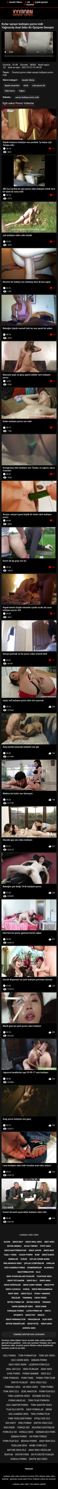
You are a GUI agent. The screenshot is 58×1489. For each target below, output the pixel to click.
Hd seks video (30, 1387)
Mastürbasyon (25, 1272)
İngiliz (41, 1315)
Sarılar (50, 1263)
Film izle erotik (15, 1409)
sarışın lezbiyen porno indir (27, 97)
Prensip (29, 1469)
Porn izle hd (10, 1432)
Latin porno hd (38, 85)
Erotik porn (22, 1454)
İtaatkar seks (44, 1276)
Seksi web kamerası (42, 1289)
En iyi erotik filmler (42, 1454)
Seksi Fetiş (33, 1324)
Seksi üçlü (26, 1293)
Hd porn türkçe (38, 1436)
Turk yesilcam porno (20, 1418)
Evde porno (13, 1373)
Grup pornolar (34, 1409)
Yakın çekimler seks (22, 1306)
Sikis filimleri (31, 1369)
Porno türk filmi (45, 1378)
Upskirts (18, 1315)
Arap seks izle (47, 1441)
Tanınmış (27, 1298)
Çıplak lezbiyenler (34, 1263)
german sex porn (45, 1432)
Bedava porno (29, 1441)
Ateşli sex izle (42, 1418)
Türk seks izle (11, 1391)
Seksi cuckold (13, 1289)
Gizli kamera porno (14, 1267)
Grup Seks (13, 1293)
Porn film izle (47, 1391)
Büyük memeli (14, 1246)
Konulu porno (19, 1459)
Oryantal (30, 4)
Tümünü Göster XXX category (29, 1334)
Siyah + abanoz (42, 1293)
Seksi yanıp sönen (32, 1285)
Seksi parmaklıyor (15, 1319)
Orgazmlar (34, 1319)
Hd (28, 2)
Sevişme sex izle (41, 1396)
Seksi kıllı (32, 1280)
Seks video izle (38, 1382)
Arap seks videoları (39, 1450)
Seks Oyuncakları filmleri (20, 1276)
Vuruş (26, 1289)
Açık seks (47, 1319)
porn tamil (27, 1378)
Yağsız (22, 91)
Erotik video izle (43, 1423)
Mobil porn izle (38, 1445)
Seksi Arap (46, 1324)
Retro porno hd (15, 1302)
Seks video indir (17, 1364)
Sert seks (49, 1242)
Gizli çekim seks (20, 1360)
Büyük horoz (33, 1302)
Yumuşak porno (15, 1311)
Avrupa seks (29, 1328)
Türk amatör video (41, 1405)
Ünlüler (15, 1298)
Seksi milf (18, 1242)
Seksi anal (45, 1280)
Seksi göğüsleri (12, 1285)
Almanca (49, 1267)
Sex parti (11, 1423)
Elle (38, 1272)
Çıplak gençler (41, 2)
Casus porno (26, 1255)
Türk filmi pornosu (39, 1400)
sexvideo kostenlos (43, 1427)
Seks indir (9, 1427)
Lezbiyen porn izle (39, 1364)
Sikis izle (46, 1373)
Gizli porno (9, 1355)
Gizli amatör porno (17, 1405)
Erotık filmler (19, 1382)
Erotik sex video (38, 1459)
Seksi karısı (10, 91)
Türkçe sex (23, 1427)
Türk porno (47, 1387)
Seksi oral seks (33, 1242)
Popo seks (45, 1246)
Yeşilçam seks (19, 1445)
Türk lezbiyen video (19, 1396)
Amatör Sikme (15, 2)
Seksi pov (49, 1285)
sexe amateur (29, 1391)
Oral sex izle (13, 1369)
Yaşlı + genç (10, 1255)
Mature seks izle (16, 1450)
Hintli (26, 85)
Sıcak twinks (31, 1246)
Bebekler (13, 1259)
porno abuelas (16, 1400)
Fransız (46, 1302)
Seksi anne (40, 1306)
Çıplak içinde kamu (39, 1259)
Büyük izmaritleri (12, 85)
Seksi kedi (48, 1250)
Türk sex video (47, 1355)
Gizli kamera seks (18, 1414)
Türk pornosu (11, 1378)
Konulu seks (26, 1432)
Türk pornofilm (27, 1355)
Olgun (7, 1242)
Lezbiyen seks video (29, 1235)
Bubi (37, 1255)
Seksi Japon (35, 1250)
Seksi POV (30, 1315)
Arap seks (46, 1369)
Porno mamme (30, 1373)
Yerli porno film (40, 1414)
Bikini (49, 1409)
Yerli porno (25, 1423)
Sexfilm (8, 1454)
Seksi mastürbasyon (15, 1250)
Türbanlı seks (12, 1387)
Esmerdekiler (34, 1267)
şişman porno (39, 1360)
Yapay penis (40, 1298)
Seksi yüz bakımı (15, 1280)
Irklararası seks (13, 1263)
